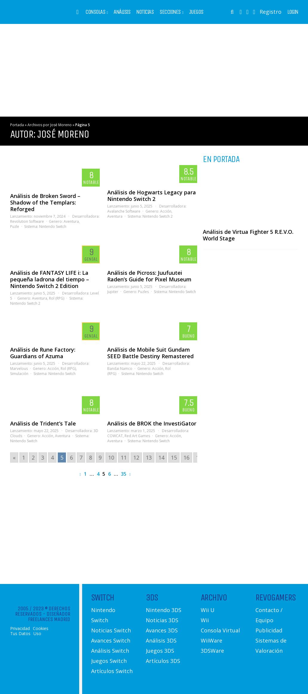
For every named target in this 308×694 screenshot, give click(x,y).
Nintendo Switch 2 (157, 216)
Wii (205, 620)
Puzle (14, 226)
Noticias (145, 12)
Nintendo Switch (52, 226)
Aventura (71, 221)
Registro (270, 11)
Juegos (196, 12)
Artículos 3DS (163, 660)
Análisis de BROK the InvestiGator (151, 423)
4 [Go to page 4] (52, 457)
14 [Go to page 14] (161, 457)
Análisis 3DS (161, 640)
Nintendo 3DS (163, 610)
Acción (165, 211)
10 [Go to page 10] (111, 457)
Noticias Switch (111, 630)
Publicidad (268, 630)
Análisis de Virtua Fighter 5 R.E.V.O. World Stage (248, 235)
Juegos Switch (109, 660)
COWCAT (115, 435)
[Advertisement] (154, 70)
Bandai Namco (119, 368)
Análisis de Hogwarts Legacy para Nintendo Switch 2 (151, 195)
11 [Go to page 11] (124, 457)
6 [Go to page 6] (71, 457)
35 (123, 474)
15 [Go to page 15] (174, 457)
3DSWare (212, 650)
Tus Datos (20, 634)
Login (292, 12)
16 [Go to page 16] (186, 457)
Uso (37, 634)
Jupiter (112, 291)
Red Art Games (137, 435)
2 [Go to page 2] (33, 457)
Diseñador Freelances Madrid (49, 617)
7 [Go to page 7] (80, 457)
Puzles (143, 291)
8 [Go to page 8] (90, 457)
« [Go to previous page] (14, 457)
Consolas (95, 12)
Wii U (207, 610)
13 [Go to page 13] (149, 457)
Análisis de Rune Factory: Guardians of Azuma (42, 353)
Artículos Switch (112, 671)
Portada (17, 124)
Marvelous (19, 368)
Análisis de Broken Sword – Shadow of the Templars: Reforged (45, 202)
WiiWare (211, 640)
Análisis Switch (110, 650)
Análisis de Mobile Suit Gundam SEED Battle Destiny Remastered (150, 353)
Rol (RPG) (56, 298)
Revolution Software (27, 221)
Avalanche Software (123, 211)
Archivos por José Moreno (49, 124)
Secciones (170, 12)
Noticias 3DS (162, 620)
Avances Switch (110, 640)
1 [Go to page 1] (23, 457)
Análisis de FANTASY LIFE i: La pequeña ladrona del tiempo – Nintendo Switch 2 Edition (49, 279)
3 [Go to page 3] (42, 457)
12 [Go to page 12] (136, 457)
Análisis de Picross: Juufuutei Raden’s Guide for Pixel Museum (149, 276)
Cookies (40, 628)
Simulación (19, 373)
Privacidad (20, 628)
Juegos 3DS (160, 650)
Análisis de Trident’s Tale (43, 423)
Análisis (122, 12)
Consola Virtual (220, 630)
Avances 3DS (162, 630)
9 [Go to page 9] (100, 457)
